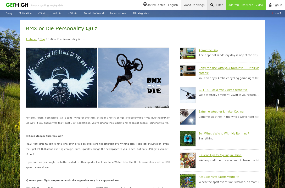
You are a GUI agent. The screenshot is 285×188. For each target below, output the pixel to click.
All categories (141, 13)
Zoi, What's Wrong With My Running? (224, 133)
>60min (72, 13)
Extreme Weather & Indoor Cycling (221, 111)
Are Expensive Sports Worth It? (219, 176)
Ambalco (31, 39)
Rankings (194, 5)
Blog (42, 39)
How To (277, 13)
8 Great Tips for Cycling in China (220, 155)
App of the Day (208, 50)
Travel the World (94, 13)
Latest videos (118, 13)
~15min (42, 13)
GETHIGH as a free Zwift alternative (223, 89)
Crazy (9, 13)
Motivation (25, 13)
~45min (57, 13)
